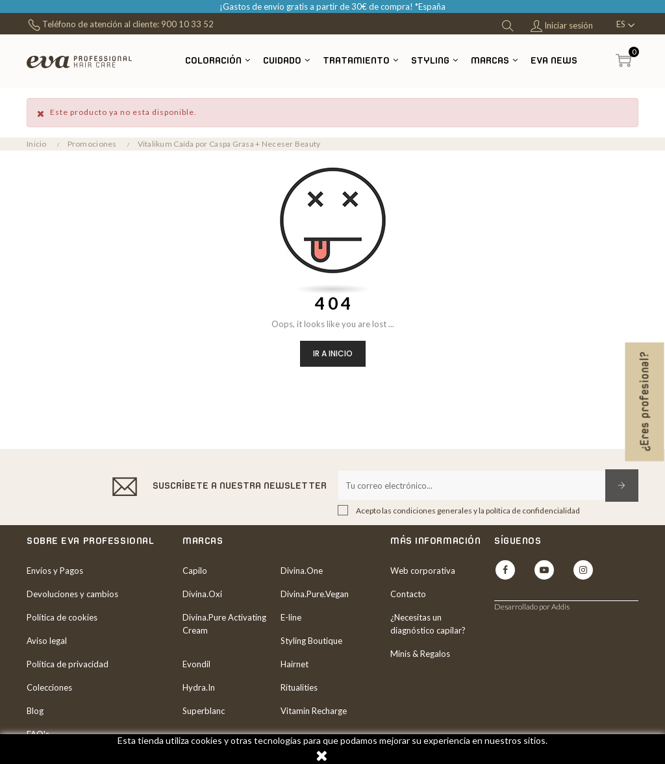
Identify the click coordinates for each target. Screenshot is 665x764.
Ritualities (299, 687)
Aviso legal (47, 640)
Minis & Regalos (420, 653)
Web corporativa (422, 570)
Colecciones (49, 687)
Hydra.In (198, 687)
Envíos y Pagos (55, 570)
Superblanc (203, 711)
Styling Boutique (311, 640)
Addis (560, 606)
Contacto (408, 594)
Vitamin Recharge (314, 711)
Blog (35, 711)
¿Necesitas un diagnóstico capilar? (428, 623)
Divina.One (302, 570)
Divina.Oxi (202, 594)
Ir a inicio (333, 353)
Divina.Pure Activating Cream (224, 623)
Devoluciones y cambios (72, 594)
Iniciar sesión (562, 26)
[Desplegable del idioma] (625, 25)
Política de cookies (62, 617)
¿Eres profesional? (645, 401)
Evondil (196, 664)
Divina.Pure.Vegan (315, 594)
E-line (291, 617)
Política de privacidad (67, 664)
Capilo (194, 570)
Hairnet (294, 664)
